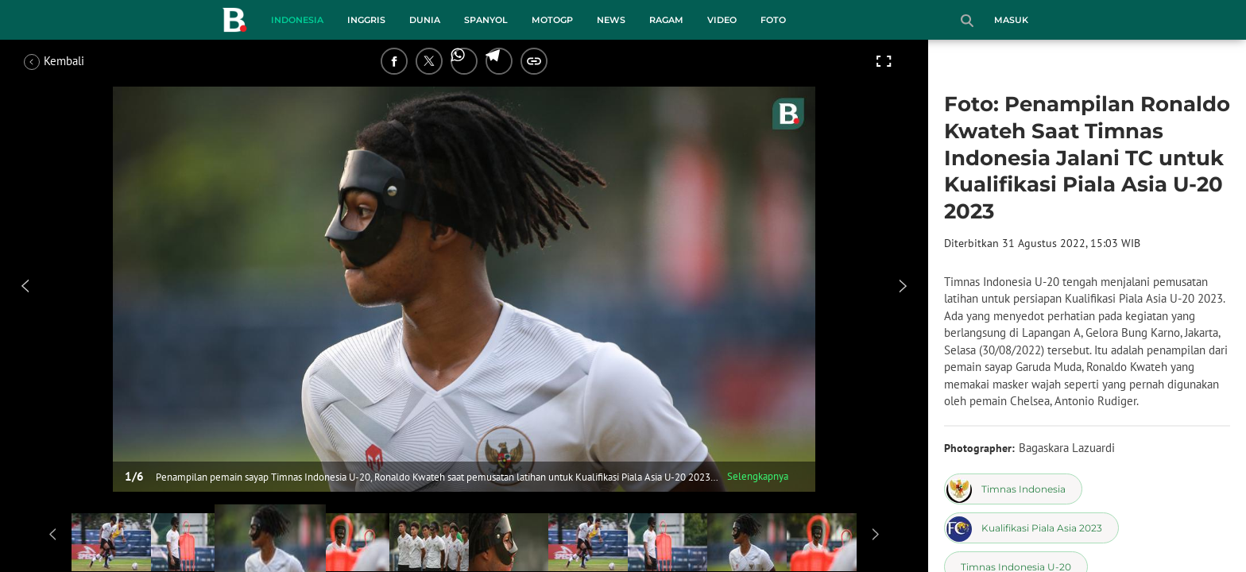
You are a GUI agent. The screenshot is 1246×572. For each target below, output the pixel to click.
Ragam (666, 19)
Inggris (366, 19)
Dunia (424, 19)
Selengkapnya (757, 476)
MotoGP (552, 19)
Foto (773, 19)
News (611, 19)
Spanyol (486, 19)
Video (722, 19)
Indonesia (297, 19)
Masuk (1011, 19)
